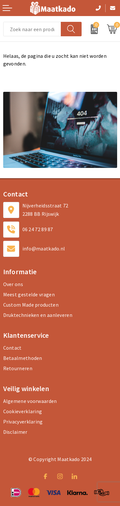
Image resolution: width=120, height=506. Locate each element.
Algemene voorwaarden (30, 401)
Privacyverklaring (23, 421)
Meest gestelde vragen (29, 294)
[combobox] (32, 29)
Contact (12, 348)
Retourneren (17, 368)
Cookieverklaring (22, 411)
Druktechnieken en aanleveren (37, 315)
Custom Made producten (31, 304)
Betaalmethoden (22, 358)
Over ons (13, 284)
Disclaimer (15, 432)
